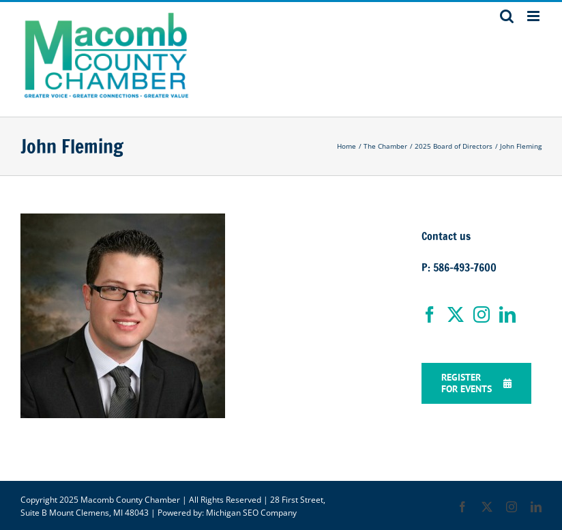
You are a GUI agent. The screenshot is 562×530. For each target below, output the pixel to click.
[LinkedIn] (507, 314)
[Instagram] (481, 314)
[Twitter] (455, 314)
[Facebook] (430, 314)
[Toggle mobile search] (507, 16)
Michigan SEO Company (251, 512)
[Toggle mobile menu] (534, 16)
